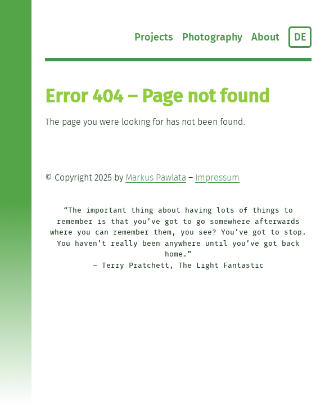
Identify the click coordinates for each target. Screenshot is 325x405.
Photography (212, 38)
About (265, 38)
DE (300, 38)
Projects (153, 38)
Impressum (217, 177)
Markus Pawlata (155, 177)
